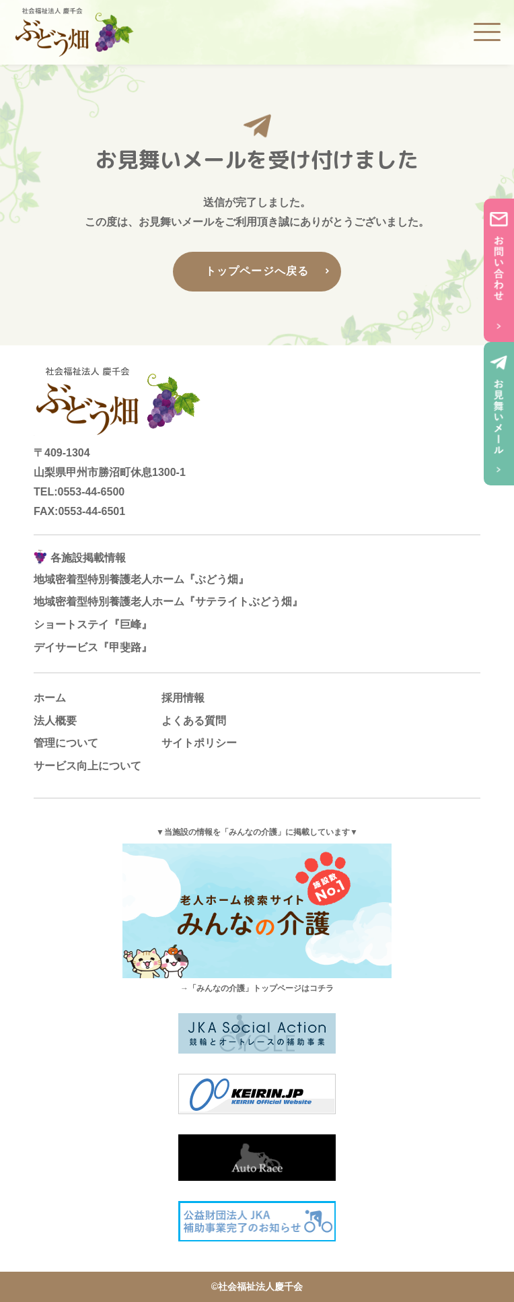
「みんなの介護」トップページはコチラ (261, 988)
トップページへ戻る (257, 271)
